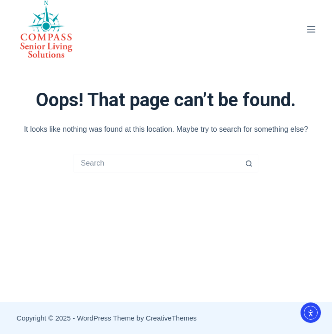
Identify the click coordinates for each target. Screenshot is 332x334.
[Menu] (311, 29)
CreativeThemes (171, 318)
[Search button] (249, 163)
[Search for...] (156, 163)
